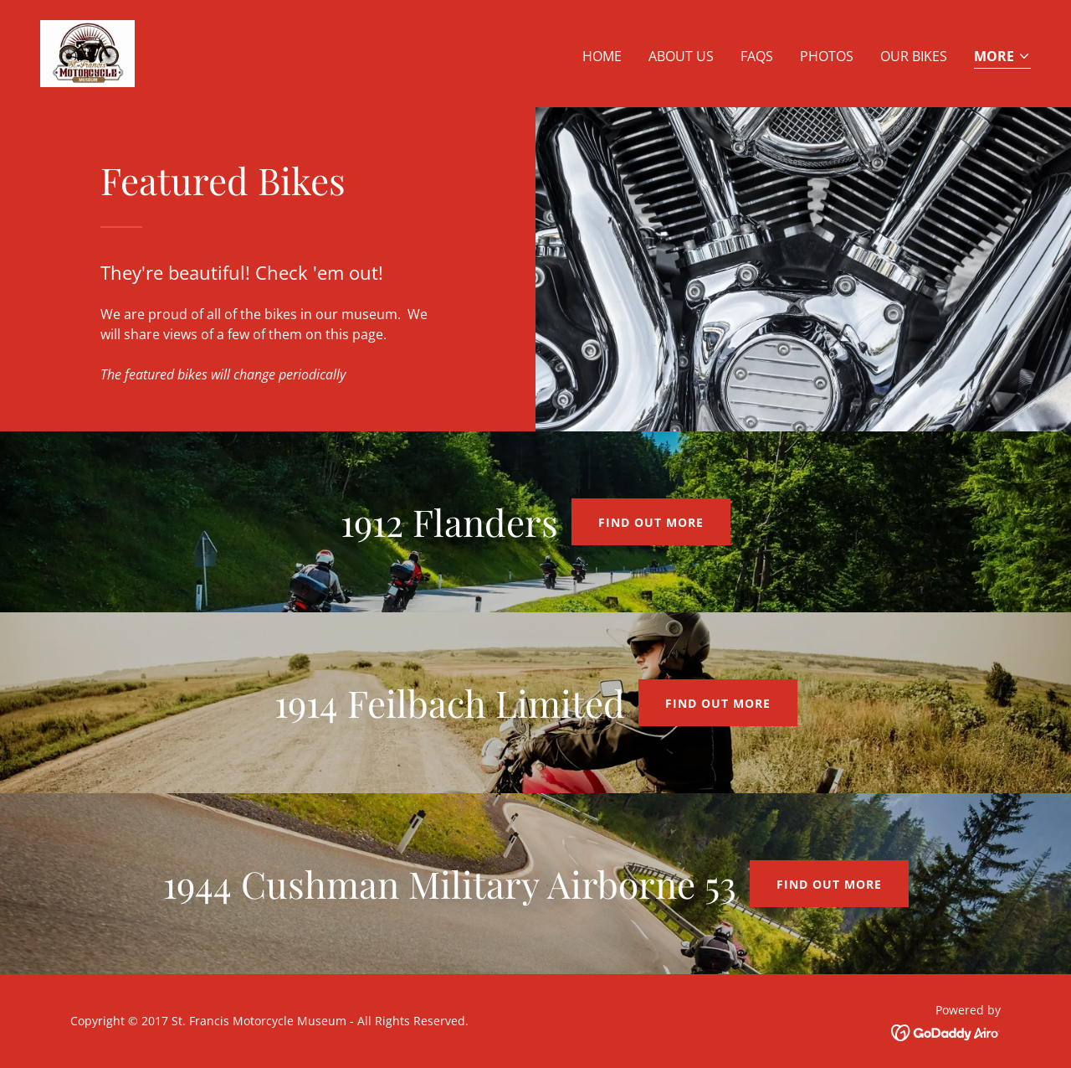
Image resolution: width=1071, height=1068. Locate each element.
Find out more (651, 522)
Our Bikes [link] (913, 56)
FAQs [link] (756, 56)
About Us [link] (681, 56)
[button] (1002, 57)
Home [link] (602, 56)
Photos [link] (826, 56)
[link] (87, 52)
